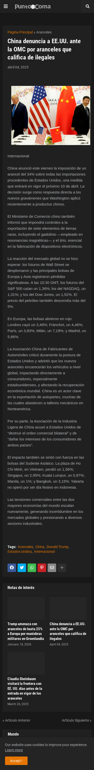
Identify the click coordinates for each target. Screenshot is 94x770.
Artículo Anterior (17, 720)
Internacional (44, 551)
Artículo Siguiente (75, 720)
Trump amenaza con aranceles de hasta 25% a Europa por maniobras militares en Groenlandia (26, 631)
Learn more (14, 750)
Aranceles (44, 32)
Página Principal (20, 32)
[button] (6, 6)
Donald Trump (57, 547)
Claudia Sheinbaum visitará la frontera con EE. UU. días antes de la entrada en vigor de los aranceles (25, 689)
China (39, 547)
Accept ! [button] (16, 761)
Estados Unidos (20, 551)
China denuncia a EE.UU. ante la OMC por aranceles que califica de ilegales (68, 631)
